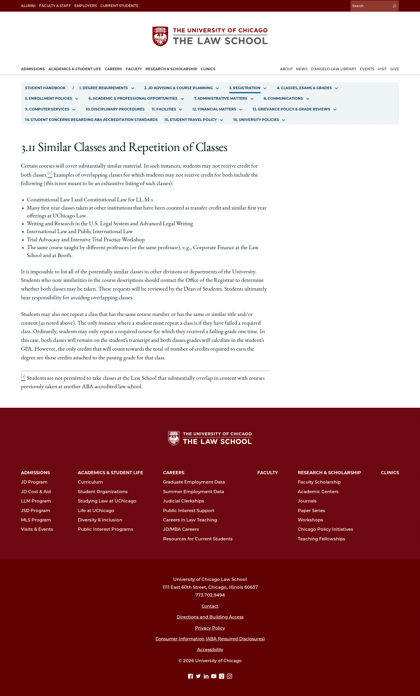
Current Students (119, 5)
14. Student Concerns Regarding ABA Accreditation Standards (91, 119)
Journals (310, 500)
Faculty (267, 471)
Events (367, 68)
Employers (85, 5)
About (286, 68)
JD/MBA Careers (183, 528)
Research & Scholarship (329, 471)
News (301, 68)
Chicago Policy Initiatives (328, 528)
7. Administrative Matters (220, 98)
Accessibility (210, 649)
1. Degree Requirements (103, 87)
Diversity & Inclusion (102, 519)
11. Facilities (164, 108)
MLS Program (38, 519)
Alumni (28, 5)
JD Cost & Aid (38, 490)
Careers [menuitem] (113, 68)
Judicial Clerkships (186, 500)
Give (394, 68)
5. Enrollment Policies (48, 98)
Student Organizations (105, 490)
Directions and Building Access (210, 616)
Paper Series (314, 509)
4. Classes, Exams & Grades (304, 87)
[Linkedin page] (207, 675)
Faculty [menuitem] (134, 68)
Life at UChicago (98, 509)
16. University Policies (256, 119)
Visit (382, 68)
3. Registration (244, 87)
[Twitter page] (199, 675)
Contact (210, 605)
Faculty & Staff (55, 5)
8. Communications (283, 98)
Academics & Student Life (110, 471)
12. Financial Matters (214, 108)
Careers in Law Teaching (192, 519)
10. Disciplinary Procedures (115, 108)
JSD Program (38, 509)
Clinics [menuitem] (208, 68)
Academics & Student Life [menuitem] (74, 68)
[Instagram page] (229, 675)
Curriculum (93, 481)
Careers (173, 471)
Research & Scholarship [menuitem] (171, 68)
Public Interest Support (191, 509)
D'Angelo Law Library (333, 68)
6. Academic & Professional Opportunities (133, 98)
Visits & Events (39, 528)
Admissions (35, 471)
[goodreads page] (222, 675)
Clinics (390, 471)
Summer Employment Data (196, 490)
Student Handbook (45, 87)
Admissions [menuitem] (33, 68)
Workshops (313, 519)
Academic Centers (321, 490)
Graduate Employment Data (196, 481)
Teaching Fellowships (324, 538)
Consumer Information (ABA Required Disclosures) (210, 638)
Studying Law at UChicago (109, 500)
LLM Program (38, 500)
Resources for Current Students (200, 538)
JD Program (36, 481)
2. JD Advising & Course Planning (178, 87)
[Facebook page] (191, 675)
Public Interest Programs (108, 528)
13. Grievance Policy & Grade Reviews (291, 108)
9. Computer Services (47, 108)
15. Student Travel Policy (190, 119)
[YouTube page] (214, 675)
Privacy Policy (210, 627)
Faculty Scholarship (322, 481)
